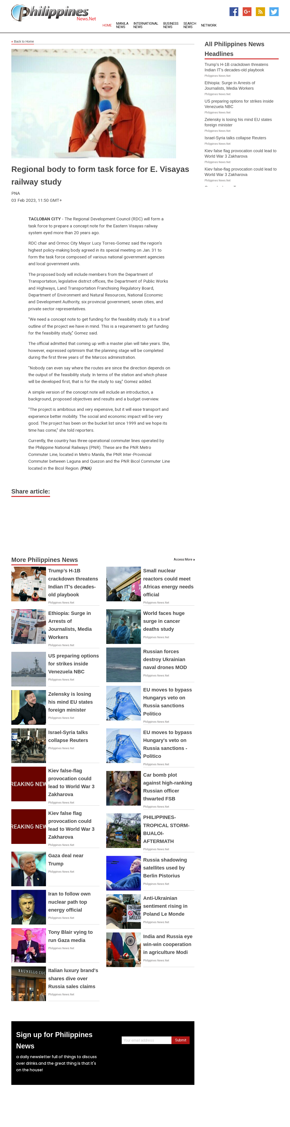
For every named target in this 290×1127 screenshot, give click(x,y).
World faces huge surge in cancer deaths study (164, 621)
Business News (171, 25)
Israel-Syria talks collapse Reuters (235, 138)
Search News (190, 25)
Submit (180, 1040)
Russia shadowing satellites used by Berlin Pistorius (165, 868)
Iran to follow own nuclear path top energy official (69, 902)
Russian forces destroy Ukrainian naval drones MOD (165, 659)
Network (209, 25)
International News (145, 25)
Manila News (122, 25)
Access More (183, 559)
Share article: (30, 491)
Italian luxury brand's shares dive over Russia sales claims (73, 978)
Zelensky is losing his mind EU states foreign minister (70, 702)
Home (107, 25)
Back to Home (22, 41)
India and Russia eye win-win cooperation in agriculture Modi (168, 944)
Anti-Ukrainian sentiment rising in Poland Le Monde (165, 906)
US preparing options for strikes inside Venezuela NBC (73, 663)
